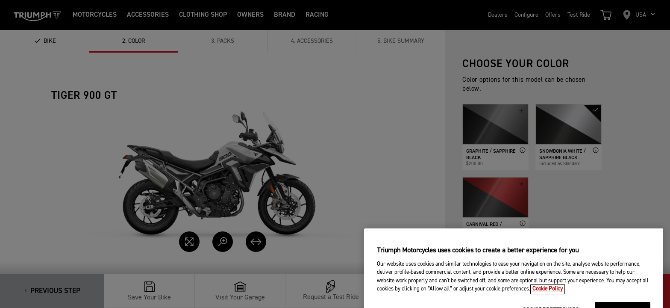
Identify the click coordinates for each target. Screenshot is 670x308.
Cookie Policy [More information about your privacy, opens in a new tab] (547, 298)
